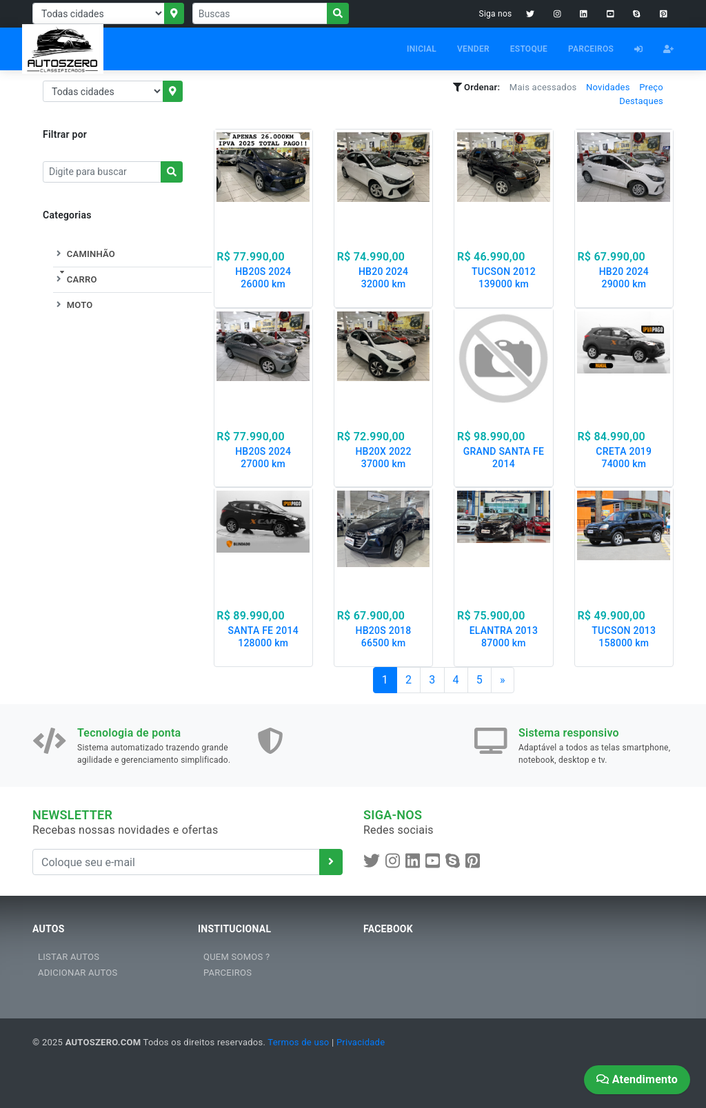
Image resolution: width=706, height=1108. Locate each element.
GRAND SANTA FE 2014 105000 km (503, 464)
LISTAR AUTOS (68, 957)
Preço (651, 87)
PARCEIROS (591, 49)
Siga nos (495, 14)
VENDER (473, 49)
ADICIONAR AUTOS (77, 972)
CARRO (75, 279)
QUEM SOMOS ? (236, 957)
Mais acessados (543, 87)
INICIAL (421, 49)
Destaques (641, 101)
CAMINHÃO (84, 254)
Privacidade (360, 1042)
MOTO (72, 305)
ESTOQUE (528, 49)
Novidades (608, 87)
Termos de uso (298, 1042)
